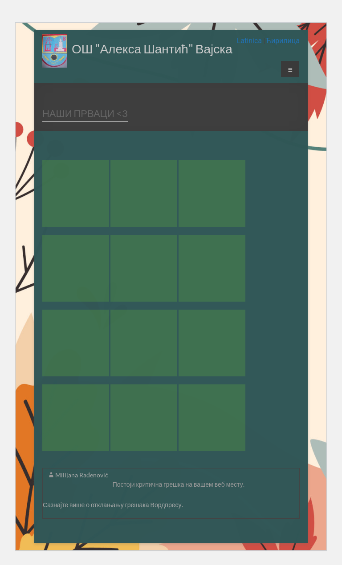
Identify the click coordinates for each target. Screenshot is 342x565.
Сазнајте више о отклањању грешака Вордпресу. (113, 504)
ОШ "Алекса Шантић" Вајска (152, 48)
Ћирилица (282, 40)
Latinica (250, 40)
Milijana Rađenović (81, 475)
